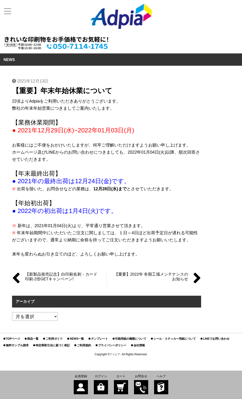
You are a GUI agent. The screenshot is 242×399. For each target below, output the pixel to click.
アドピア (115, 354)
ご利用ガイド (54, 338)
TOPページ (13, 338)
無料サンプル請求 (17, 345)
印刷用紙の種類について (130, 338)
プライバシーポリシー (112, 345)
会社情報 (139, 345)
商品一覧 (33, 338)
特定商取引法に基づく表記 (53, 345)
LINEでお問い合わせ (216, 338)
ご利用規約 (84, 345)
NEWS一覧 (77, 338)
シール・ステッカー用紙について (174, 338)
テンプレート (99, 338)
